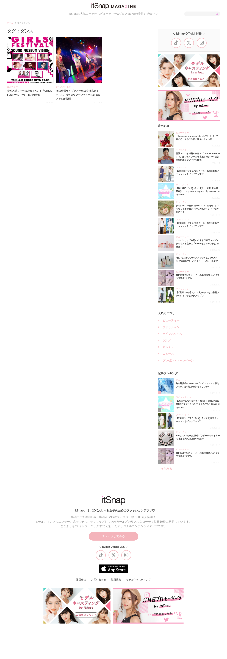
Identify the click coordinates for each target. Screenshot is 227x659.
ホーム (10, 23)
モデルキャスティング (138, 579)
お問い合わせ (98, 579)
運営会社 (81, 579)
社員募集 (116, 579)
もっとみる (165, 468)
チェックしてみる (113, 536)
